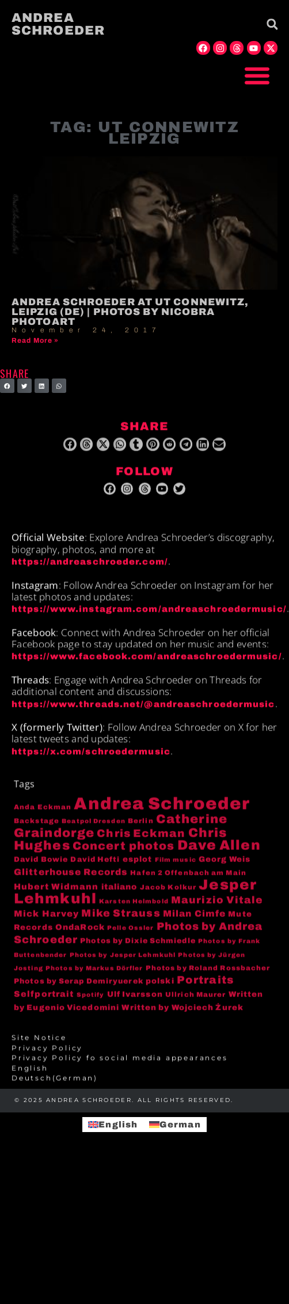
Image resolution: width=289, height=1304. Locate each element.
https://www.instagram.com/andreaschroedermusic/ (149, 616)
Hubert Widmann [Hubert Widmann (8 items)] (56, 893)
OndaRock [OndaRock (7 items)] (80, 934)
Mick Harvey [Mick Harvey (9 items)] (46, 921)
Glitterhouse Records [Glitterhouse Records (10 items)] (71, 880)
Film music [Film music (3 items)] (175, 867)
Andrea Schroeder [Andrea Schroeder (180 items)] (162, 811)
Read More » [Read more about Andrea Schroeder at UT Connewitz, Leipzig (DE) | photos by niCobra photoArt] (35, 340)
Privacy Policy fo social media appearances (120, 1066)
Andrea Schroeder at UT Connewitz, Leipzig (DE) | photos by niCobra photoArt (130, 312)
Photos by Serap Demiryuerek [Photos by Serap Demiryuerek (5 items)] (78, 989)
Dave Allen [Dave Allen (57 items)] (219, 852)
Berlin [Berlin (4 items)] (141, 828)
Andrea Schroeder (58, 24)
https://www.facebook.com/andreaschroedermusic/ (147, 664)
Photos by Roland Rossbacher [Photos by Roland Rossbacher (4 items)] (208, 975)
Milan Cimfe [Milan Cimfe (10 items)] (194, 921)
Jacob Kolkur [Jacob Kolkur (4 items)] (168, 894)
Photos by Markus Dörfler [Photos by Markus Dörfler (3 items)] (94, 976)
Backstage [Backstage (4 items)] (36, 828)
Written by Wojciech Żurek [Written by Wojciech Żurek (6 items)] (182, 1015)
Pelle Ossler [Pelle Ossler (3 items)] (130, 935)
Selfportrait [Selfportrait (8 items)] (44, 1001)
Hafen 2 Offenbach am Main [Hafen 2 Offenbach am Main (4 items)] (188, 880)
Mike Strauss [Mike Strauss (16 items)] (120, 921)
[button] (257, 75)
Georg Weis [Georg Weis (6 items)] (224, 866)
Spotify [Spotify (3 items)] (91, 1002)
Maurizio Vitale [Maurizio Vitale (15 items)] (217, 907)
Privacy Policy (47, 1055)
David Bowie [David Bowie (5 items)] (41, 867)
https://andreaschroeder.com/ (90, 569)
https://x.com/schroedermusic (91, 758)
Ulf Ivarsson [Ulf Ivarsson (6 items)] (135, 1001)
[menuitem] (144, 1075)
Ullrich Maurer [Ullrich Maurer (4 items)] (195, 1001)
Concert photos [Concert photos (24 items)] (123, 854)
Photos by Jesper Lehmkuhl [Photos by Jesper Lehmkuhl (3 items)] (123, 962)
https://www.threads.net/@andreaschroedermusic (143, 711)
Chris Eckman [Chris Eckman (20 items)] (141, 841)
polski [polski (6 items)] (160, 988)
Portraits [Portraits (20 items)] (205, 988)
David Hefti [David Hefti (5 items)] (95, 867)
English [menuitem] (118, 1124)
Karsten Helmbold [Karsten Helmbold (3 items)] (134, 909)
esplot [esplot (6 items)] (138, 866)
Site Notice (39, 1045)
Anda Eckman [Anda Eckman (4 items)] (42, 814)
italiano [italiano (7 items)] (119, 894)
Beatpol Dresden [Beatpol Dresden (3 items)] (94, 828)
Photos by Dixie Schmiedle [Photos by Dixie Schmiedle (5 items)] (138, 949)
